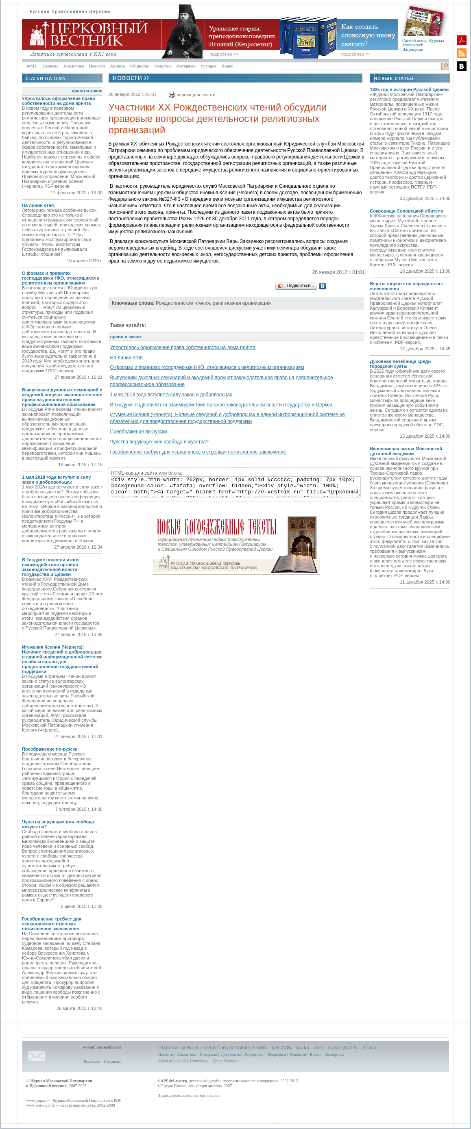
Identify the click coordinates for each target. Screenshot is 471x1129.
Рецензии (298, 1054)
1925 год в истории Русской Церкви (409, 89)
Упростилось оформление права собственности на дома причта (58, 101)
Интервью (185, 65)
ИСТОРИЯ (239, 1048)
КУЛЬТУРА (282, 1048)
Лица (181, 1061)
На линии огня (38, 205)
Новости (97, 65)
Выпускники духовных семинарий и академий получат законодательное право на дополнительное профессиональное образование (62, 397)
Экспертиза (334, 1054)
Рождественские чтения (183, 303)
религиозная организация (242, 303)
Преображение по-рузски (50, 749)
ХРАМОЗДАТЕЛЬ (343, 1048)
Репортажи (253, 1054)
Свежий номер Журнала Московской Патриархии (423, 45)
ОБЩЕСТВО (214, 1048)
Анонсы (117, 65)
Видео (227, 65)
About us (165, 1061)
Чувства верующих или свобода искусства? (159, 442)
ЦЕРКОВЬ (190, 1048)
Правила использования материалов (188, 1095)
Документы (231, 1054)
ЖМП (32, 65)
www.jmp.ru (36, 1100)
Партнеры (199, 1061)
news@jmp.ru (108, 1047)
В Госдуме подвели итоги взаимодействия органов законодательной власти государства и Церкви (50, 567)
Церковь (51, 65)
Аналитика (73, 65)
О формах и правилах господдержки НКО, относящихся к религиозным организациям (60, 278)
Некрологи (276, 1054)
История (208, 65)
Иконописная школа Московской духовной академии (406, 451)
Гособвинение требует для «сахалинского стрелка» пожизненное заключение (51, 923)
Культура (162, 65)
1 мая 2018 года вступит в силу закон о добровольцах (56, 479)
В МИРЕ (260, 1048)
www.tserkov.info (40, 1105)
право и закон (87, 90)
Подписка (112, 1061)
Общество (139, 65)
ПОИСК (369, 1048)
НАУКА (302, 1048)
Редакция (92, 1061)
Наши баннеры (225, 1061)
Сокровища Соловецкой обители (406, 210)
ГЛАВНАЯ (167, 1048)
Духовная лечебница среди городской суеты (400, 364)
